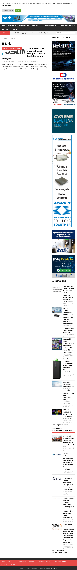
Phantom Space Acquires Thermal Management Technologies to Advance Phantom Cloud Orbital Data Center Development (68, 508)
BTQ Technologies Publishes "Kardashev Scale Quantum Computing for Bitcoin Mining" (68, 482)
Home (3, 25)
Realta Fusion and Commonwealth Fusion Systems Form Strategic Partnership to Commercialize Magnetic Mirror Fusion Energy (68, 533)
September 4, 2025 (9, 61)
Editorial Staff (22, 61)
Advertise (5, 29)
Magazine (11, 25)
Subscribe (35, 25)
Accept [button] (18, 11)
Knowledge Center (67, 25)
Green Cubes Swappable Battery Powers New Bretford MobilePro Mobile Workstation (68, 365)
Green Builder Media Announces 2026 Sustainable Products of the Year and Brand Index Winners (68, 345)
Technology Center (49, 25)
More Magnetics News (60, 425)
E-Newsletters (24, 25)
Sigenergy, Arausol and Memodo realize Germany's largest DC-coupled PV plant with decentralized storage (68, 391)
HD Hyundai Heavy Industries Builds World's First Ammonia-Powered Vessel (68, 440)
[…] (37, 69)
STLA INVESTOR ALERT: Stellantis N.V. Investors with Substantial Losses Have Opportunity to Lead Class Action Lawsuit (68, 294)
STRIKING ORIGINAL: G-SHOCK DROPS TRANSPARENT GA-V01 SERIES (68, 414)
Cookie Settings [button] (8, 11)
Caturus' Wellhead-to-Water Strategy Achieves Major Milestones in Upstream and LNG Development (68, 461)
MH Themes (54, 568)
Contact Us (16, 29)
